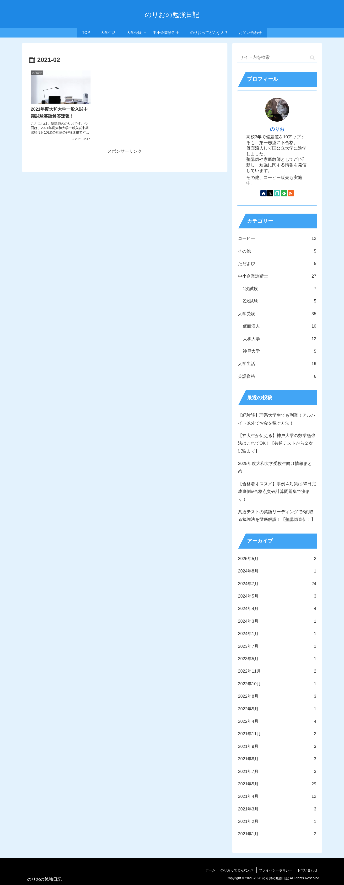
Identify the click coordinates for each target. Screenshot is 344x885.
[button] (312, 57)
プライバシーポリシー (275, 870)
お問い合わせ (307, 870)
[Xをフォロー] (270, 193)
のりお (277, 129)
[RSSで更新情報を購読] (291, 193)
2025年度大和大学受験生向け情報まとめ (275, 467)
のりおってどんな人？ (237, 870)
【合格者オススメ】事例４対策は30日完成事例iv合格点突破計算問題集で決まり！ (277, 491)
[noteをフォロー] (277, 193)
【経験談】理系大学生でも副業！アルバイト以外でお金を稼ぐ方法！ (276, 419)
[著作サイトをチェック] (263, 193)
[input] (277, 57)
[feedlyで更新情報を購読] (284, 193)
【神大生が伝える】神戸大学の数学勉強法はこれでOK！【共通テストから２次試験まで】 (276, 443)
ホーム (210, 870)
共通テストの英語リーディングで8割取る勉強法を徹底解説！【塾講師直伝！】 (276, 515)
